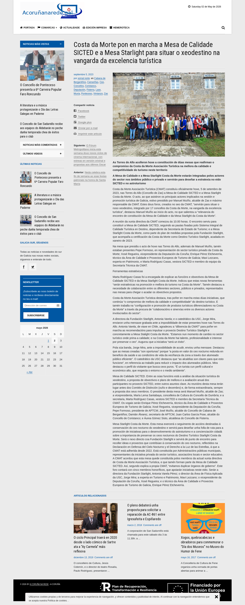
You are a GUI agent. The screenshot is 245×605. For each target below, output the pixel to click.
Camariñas (92, 82)
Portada (27, 27)
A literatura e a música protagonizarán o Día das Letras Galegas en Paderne (39, 110)
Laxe (98, 89)
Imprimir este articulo (87, 133)
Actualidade (70, 27)
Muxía (77, 93)
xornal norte (84, 78)
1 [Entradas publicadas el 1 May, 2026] (48, 340)
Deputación (79, 89)
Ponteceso (86, 93)
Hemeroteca (120, 27)
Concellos (79, 86)
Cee (102, 82)
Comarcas (46, 27)
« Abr (29, 372)
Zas (106, 93)
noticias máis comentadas (40, 145)
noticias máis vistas (36, 44)
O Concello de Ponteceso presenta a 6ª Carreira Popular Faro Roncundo (41, 89)
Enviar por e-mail (85, 128)
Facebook (81, 110)
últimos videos (32, 153)
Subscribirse (36, 315)
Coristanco (90, 86)
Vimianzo (98, 93)
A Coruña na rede (39, 584)
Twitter (79, 116)
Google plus (82, 122)
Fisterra (90, 89)
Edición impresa (95, 27)
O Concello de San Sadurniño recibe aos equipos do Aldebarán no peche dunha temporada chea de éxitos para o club (42, 225)
